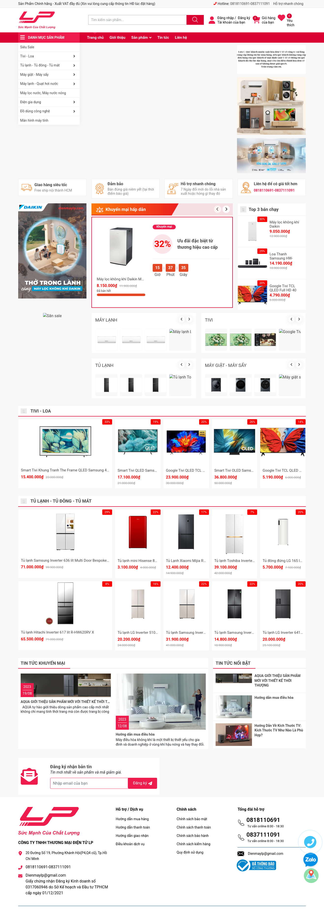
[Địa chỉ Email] (103, 771)
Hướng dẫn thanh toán (133, 815)
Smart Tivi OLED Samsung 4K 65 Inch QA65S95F (254, 470)
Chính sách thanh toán (194, 815)
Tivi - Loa (48, 56)
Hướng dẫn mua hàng (132, 807)
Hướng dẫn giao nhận (132, 824)
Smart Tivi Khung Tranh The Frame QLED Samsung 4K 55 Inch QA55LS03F (81, 470)
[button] (226, 209)
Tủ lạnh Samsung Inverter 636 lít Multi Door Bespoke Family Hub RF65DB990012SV (89, 560)
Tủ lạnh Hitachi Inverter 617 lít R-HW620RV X (57, 632)
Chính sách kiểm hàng (193, 832)
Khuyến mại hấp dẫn (126, 209)
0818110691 (263, 808)
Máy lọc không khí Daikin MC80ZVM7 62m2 (132, 279)
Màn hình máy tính (34, 120)
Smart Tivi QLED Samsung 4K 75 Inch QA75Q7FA (157, 470)
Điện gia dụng (48, 102)
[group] (158, 77)
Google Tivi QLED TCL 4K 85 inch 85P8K (199, 470)
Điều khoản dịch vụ (130, 832)
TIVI (209, 320)
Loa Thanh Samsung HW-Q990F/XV (281, 258)
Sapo (132, 901)
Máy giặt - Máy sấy (48, 74)
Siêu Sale (27, 47)
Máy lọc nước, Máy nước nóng (43, 93)
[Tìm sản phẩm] (137, 20)
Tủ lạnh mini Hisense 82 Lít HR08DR (147, 560)
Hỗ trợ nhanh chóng (288, 4)
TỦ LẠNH (104, 365)
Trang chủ (95, 37)
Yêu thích (291, 23)
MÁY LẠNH (106, 320)
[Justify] (194, 20)
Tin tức (163, 37)
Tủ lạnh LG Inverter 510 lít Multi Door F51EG (153, 632)
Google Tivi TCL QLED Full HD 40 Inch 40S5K (283, 290)
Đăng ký (244, 18)
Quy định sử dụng (190, 840)
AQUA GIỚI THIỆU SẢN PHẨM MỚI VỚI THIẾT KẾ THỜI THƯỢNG (70, 684)
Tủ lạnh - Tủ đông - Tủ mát (48, 65)
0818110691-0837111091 (250, 4)
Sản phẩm (139, 37)
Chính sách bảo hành (193, 824)
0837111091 (263, 822)
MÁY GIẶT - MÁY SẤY (226, 365)
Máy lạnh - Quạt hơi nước (48, 83)
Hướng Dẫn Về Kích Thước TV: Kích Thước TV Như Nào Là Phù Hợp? (278, 724)
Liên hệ (181, 37)
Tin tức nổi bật (233, 663)
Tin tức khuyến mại (43, 663)
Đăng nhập (225, 18)
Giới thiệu (117, 37)
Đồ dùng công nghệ (48, 111)
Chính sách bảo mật (192, 807)
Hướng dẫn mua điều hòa (135, 684)
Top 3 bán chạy (264, 209)
